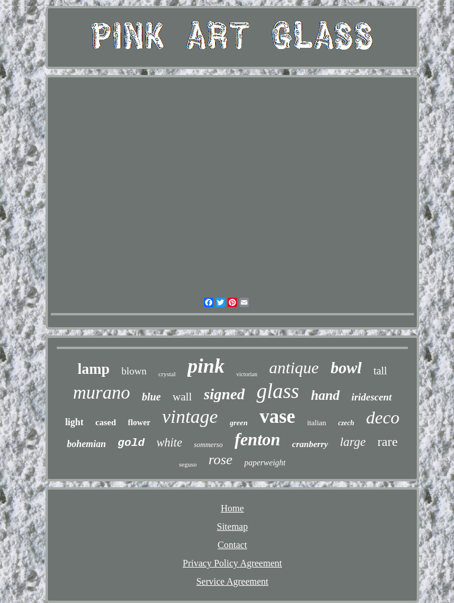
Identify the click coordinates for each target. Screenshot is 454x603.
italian (316, 422)
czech (346, 423)
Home (232, 508)
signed (224, 394)
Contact (232, 545)
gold (131, 442)
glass (278, 391)
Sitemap (232, 526)
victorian (247, 374)
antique (294, 367)
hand (325, 395)
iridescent (372, 397)
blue (151, 397)
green (239, 422)
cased (105, 422)
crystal (167, 373)
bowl (346, 368)
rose (220, 459)
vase (278, 416)
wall (182, 396)
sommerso (208, 445)
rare (387, 441)
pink (205, 366)
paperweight (265, 462)
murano (101, 392)
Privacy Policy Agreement (232, 563)
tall (380, 371)
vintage (190, 416)
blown (134, 371)
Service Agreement (232, 581)
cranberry (310, 444)
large (353, 442)
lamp (93, 369)
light (74, 422)
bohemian (86, 444)
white (169, 442)
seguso (188, 464)
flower (139, 422)
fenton (257, 439)
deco (383, 417)
